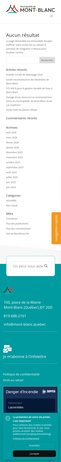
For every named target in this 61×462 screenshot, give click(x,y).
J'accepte (34, 453)
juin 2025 (11, 182)
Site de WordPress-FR (17, 233)
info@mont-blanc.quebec (25, 324)
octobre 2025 (13, 162)
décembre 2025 (14, 152)
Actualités (11, 200)
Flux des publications (17, 223)
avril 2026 (11, 132)
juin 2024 (11, 187)
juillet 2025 (12, 177)
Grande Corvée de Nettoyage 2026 (24, 74)
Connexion (12, 218)
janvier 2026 (12, 147)
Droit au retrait (13, 380)
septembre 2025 (15, 167)
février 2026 (12, 142)
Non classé (12, 205)
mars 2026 (11, 137)
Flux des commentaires (18, 228)
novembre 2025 (14, 157)
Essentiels (34, 445)
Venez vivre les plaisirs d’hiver (22, 109)
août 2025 (11, 172)
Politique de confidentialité (21, 374)
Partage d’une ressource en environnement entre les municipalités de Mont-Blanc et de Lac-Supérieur (29, 101)
